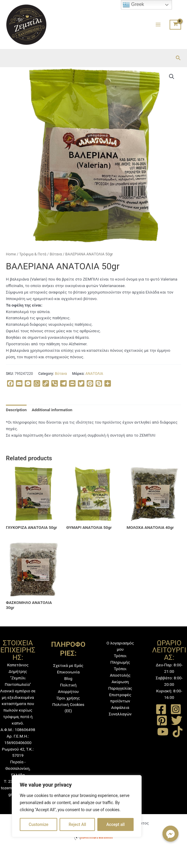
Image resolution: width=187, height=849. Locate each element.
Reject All (77, 824)
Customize (38, 824)
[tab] (16, 410)
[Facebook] (161, 709)
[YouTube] (162, 731)
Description (16, 409)
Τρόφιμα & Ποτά (32, 254)
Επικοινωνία (68, 672)
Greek (133, 4)
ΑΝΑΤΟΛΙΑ (94, 374)
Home (11, 254)
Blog (68, 678)
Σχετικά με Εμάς (68, 665)
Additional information (52, 409)
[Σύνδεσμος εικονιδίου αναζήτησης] (178, 58)
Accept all (115, 824)
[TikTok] (177, 731)
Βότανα (56, 254)
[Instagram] (175, 709)
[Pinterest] (162, 720)
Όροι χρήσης (68, 698)
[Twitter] (176, 720)
